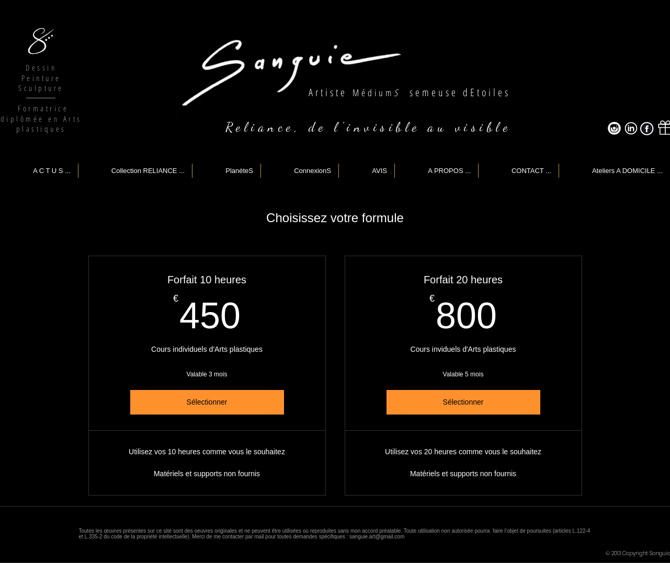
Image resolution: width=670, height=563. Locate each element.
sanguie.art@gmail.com (376, 536)
